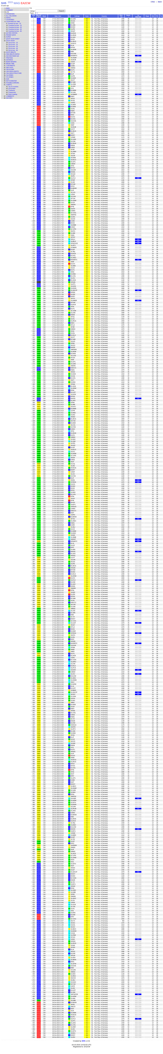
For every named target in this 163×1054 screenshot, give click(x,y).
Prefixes (9, 58)
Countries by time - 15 (15, 25)
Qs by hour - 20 (13, 46)
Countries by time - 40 (15, 29)
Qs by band (11, 88)
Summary (9, 10)
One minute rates (12, 54)
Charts (9, 84)
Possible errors (12, 83)
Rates (8, 17)
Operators (10, 14)
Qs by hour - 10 (13, 42)
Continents (10, 65)
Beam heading (11, 61)
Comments (10, 96)
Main (8, 8)
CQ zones (9, 75)
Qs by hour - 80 (13, 50)
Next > (160, 2)
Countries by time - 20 (15, 27)
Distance (9, 60)
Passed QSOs (11, 35)
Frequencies (12, 92)
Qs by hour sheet (12, 39)
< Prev (153, 2)
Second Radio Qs (12, 56)
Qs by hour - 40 (13, 48)
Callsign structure (14, 73)
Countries (10, 19)
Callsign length (12, 71)
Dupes (8, 37)
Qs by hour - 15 (13, 44)
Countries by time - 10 (14, 23)
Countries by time (13, 21)
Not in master (11, 81)
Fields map (10, 69)
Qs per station (11, 33)
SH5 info (9, 98)
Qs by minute (11, 52)
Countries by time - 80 (15, 31)
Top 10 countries (13, 86)
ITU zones (9, 77)
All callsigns (11, 16)
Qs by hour (10, 40)
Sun (7, 79)
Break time (10, 63)
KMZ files (9, 67)
